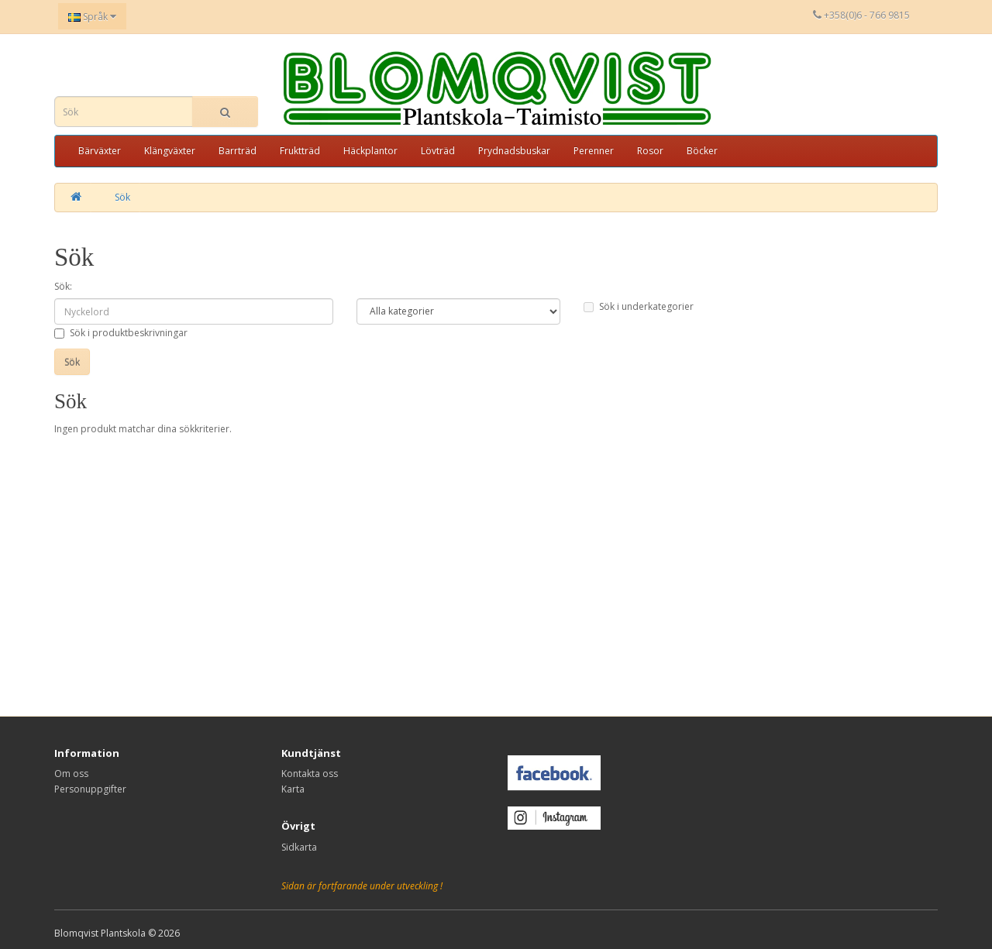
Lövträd (438, 150)
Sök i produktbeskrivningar (121, 332)
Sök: (63, 286)
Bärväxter (99, 150)
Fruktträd (300, 150)
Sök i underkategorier (639, 306)
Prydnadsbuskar (514, 150)
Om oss (71, 773)
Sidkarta (299, 847)
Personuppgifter (90, 789)
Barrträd (238, 150)
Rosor (650, 150)
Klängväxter (169, 150)
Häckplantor (370, 150)
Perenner (594, 150)
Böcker (702, 150)
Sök (122, 197)
